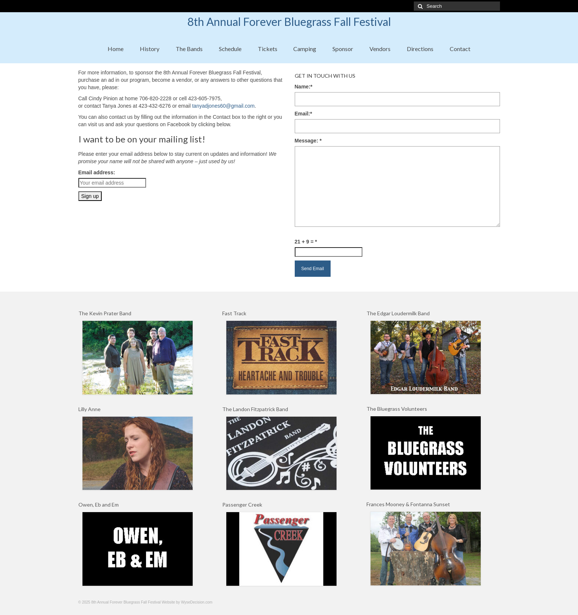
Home (116, 48)
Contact (460, 48)
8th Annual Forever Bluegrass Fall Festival (289, 21)
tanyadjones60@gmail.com (223, 106)
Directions (420, 48)
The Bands (189, 48)
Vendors (380, 48)
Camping (304, 48)
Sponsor (342, 48)
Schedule (230, 48)
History (149, 48)
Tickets (267, 48)
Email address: (96, 172)
